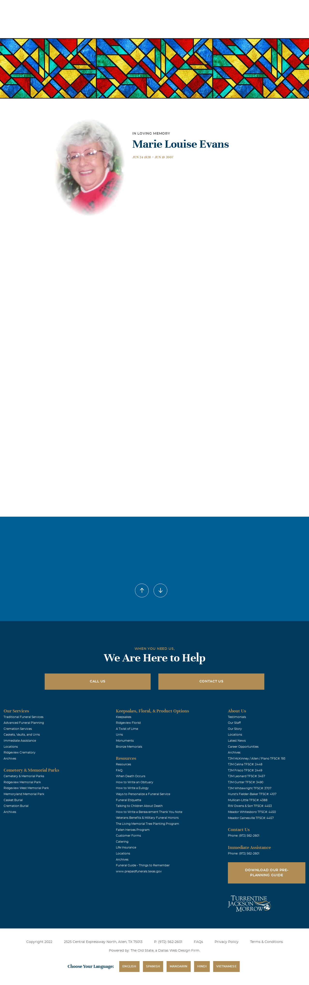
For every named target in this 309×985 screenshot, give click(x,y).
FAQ (119, 770)
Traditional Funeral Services (23, 717)
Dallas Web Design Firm (178, 950)
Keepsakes (123, 717)
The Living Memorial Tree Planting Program (147, 823)
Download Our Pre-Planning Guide (266, 873)
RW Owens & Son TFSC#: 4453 (250, 805)
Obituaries (191, 7)
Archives (10, 758)
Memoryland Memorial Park (24, 794)
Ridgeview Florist (128, 722)
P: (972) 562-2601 (168, 942)
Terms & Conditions (266, 942)
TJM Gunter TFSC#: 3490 (245, 782)
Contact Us (211, 681)
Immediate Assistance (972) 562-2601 (277, 7)
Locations (164, 7)
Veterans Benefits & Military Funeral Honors (147, 817)
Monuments (125, 740)
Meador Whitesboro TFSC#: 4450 (252, 812)
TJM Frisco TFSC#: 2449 (245, 770)
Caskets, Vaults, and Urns (22, 734)
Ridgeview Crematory (19, 752)
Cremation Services (18, 728)
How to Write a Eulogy (132, 788)
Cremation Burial (16, 805)
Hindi (202, 966)
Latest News (237, 740)
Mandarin (179, 966)
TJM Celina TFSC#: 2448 (245, 764)
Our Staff (234, 722)
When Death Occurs (130, 776)
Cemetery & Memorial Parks (24, 776)
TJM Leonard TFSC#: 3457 (246, 776)
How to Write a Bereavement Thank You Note (149, 812)
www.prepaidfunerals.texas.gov (139, 871)
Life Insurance (126, 847)
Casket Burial (13, 800)
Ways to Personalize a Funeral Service (143, 794)
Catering (122, 841)
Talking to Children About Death (139, 805)
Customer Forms (128, 835)
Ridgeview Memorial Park (22, 782)
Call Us (97, 681)
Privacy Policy (227, 942)
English (129, 966)
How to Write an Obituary (134, 782)
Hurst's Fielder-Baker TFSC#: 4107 (252, 794)
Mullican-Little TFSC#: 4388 (247, 800)
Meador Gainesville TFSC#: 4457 (251, 818)
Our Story (235, 728)
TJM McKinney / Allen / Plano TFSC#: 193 (256, 758)
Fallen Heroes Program (133, 829)
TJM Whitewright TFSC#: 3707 (249, 788)
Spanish (153, 966)
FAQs (198, 942)
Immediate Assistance (20, 740)
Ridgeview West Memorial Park (26, 788)
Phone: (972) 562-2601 (243, 835)
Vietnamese (226, 966)
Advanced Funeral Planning (24, 722)
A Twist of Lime (127, 728)
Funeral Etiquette (128, 800)
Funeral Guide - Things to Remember (143, 865)
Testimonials (237, 717)
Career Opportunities (243, 746)
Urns (119, 734)
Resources (123, 764)
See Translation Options (225, 7)
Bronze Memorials (129, 746)
